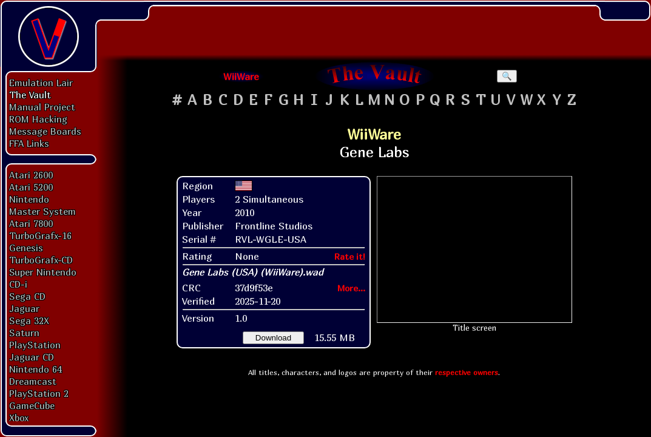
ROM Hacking (38, 118)
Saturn (24, 332)
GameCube (32, 405)
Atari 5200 (31, 186)
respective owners (466, 372)
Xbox (19, 417)
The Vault (30, 94)
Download (273, 337)
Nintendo (29, 199)
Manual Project (42, 106)
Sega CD (27, 296)
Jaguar (24, 308)
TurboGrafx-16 (40, 235)
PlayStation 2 (39, 393)
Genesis (26, 247)
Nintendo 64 (35, 369)
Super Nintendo (42, 271)
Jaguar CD (31, 356)
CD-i (18, 284)
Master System (42, 211)
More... (351, 288)
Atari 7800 (31, 223)
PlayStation (35, 344)
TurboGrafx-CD (41, 259)
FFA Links (29, 143)
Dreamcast (32, 381)
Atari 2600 (31, 174)
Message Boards (45, 131)
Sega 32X (29, 320)
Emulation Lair (41, 82)
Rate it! (349, 256)
